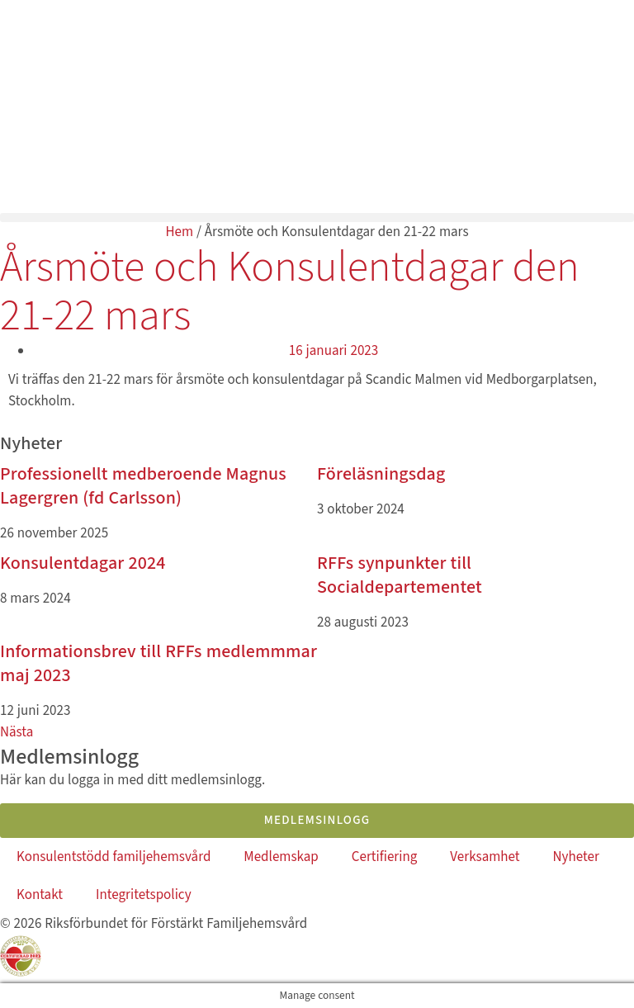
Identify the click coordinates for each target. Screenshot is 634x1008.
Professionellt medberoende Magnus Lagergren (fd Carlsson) (143, 486)
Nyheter (576, 857)
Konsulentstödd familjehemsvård (114, 857)
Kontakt (40, 895)
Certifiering (385, 857)
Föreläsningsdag (381, 474)
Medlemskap (281, 857)
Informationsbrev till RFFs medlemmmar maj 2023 (158, 663)
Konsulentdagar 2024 (82, 563)
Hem (179, 232)
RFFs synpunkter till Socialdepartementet (399, 575)
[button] (317, 217)
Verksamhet (484, 857)
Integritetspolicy (144, 895)
